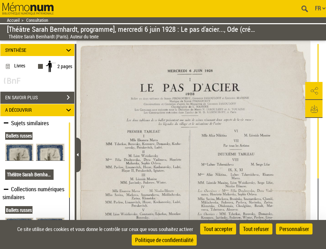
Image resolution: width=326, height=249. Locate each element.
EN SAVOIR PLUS (39, 97)
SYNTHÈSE (39, 50)
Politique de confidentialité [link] (164, 240)
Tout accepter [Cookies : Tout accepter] (218, 229)
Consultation (37, 20)
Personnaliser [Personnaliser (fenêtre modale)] (294, 229)
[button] (314, 91)
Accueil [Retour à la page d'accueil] (13, 20)
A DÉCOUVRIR (39, 110)
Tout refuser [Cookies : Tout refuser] (256, 229)
